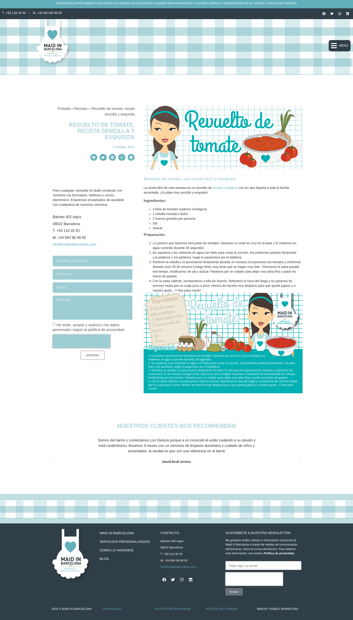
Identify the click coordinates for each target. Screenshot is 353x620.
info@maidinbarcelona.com (74, 244)
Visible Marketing (283, 609)
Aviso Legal (112, 609)
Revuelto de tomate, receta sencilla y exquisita (102, 131)
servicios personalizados (125, 541)
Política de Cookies (222, 609)
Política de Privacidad (172, 609)
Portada (64, 109)
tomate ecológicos (225, 188)
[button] (340, 45)
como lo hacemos (117, 550)
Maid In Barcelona (117, 533)
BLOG (104, 559)
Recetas (81, 109)
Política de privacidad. (279, 553)
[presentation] (81, 341)
